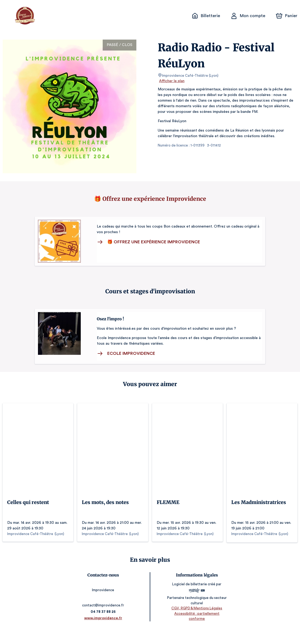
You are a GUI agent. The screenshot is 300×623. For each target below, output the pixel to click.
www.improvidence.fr (104, 612)
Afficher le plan (171, 81)
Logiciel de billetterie (189, 583)
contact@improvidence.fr (104, 599)
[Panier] (286, 15)
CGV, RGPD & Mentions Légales (196, 607)
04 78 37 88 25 (104, 605)
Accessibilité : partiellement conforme (196, 612)
